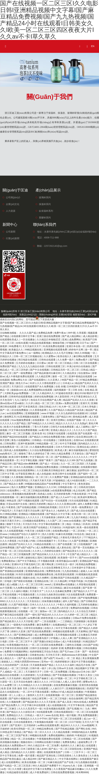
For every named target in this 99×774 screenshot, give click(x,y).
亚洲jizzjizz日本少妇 (80, 671)
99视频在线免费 (38, 735)
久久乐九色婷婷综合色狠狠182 (72, 413)
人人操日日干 (57, 688)
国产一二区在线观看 (46, 621)
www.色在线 (52, 715)
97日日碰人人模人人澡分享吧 (66, 681)
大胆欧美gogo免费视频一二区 (20, 393)
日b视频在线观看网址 (34, 520)
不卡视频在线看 (46, 561)
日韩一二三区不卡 (74, 752)
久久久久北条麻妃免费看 (59, 591)
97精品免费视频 (88, 379)
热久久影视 (48, 534)
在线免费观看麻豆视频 (66, 685)
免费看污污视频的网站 (16, 651)
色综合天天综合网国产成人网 (46, 400)
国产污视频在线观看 (29, 500)
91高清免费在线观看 (54, 346)
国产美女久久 (48, 510)
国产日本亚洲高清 (28, 406)
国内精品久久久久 (88, 443)
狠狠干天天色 (14, 524)
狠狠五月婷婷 (69, 598)
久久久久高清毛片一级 (30, 708)
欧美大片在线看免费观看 (17, 426)
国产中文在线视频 (40, 369)
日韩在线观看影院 (63, 712)
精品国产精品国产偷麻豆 (36, 678)
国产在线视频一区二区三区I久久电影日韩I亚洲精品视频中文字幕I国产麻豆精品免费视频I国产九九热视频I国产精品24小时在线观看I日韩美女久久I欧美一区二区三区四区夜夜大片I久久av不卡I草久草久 (49, 326)
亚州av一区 (47, 661)
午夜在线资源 (79, 494)
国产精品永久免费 (14, 483)
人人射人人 (20, 695)
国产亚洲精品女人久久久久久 (24, 517)
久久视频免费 (14, 702)
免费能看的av (8, 561)
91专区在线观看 (24, 574)
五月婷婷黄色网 (62, 494)
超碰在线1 (30, 557)
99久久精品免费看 (61, 453)
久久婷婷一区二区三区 (77, 614)
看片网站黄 (48, 564)
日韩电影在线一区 (67, 487)
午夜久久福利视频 (67, 604)
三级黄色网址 (48, 416)
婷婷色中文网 (76, 349)
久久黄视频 (17, 477)
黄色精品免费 (80, 416)
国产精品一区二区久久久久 (37, 732)
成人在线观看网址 (11, 762)
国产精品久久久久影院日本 (21, 712)
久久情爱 (17, 769)
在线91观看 (22, 343)
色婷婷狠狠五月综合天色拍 (44, 651)
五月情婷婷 (30, 725)
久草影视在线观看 (86, 584)
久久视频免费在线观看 (42, 447)
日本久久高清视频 (23, 467)
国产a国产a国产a (25, 547)
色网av (54, 691)
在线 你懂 (60, 386)
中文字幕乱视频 (29, 460)
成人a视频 (12, 584)
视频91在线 (29, 577)
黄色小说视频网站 (21, 440)
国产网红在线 (83, 728)
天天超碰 (90, 463)
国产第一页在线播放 (84, 547)
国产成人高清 (64, 702)
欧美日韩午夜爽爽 (18, 457)
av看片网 (44, 430)
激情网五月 (10, 416)
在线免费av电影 (61, 530)
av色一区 (6, 769)
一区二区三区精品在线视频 (35, 490)
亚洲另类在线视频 (88, 685)
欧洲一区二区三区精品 (60, 363)
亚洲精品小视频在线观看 (32, 514)
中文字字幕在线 (76, 705)
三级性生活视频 (73, 644)
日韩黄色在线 (37, 655)
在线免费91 (13, 490)
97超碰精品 (59, 480)
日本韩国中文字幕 (76, 386)
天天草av (63, 540)
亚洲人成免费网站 (72, 339)
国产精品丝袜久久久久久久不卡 (49, 554)
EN (92, 46)
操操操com (17, 390)
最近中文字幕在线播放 (83, 661)
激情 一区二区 (60, 376)
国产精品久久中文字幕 (58, 514)
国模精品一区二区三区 (36, 477)
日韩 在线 (77, 390)
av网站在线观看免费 (49, 725)
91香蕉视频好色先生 (18, 644)
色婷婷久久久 (68, 745)
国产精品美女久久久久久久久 (78, 551)
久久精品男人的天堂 (58, 608)
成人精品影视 (90, 336)
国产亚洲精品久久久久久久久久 (72, 457)
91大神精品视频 (8, 514)
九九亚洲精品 (44, 675)
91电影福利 (69, 527)
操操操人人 (7, 661)
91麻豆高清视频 (64, 534)
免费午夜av (60, 332)
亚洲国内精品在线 (35, 571)
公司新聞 (10, 231)
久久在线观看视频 (14, 530)
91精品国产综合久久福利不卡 (25, 534)
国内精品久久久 (66, 611)
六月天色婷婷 (14, 678)
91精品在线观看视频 (40, 343)
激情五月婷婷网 (37, 504)
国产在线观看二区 (67, 544)
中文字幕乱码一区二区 (42, 457)
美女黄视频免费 (90, 658)
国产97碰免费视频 (88, 598)
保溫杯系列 (45, 204)
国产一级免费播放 (23, 373)
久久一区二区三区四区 (73, 463)
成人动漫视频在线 (57, 705)
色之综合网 (79, 490)
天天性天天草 (53, 655)
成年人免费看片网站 (88, 504)
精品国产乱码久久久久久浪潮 (78, 400)
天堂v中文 (17, 527)
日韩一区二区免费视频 (56, 671)
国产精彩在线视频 (23, 581)
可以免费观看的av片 (20, 638)
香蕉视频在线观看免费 (24, 494)
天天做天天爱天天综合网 (27, 510)
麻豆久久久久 (41, 681)
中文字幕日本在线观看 (34, 705)
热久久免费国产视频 (22, 487)
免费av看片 (82, 359)
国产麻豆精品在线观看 (12, 614)
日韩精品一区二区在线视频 (76, 738)
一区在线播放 (28, 339)
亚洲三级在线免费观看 (49, 336)
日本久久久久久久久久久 (43, 604)
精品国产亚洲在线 (46, 755)
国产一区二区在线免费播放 (14, 410)
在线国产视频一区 (76, 420)
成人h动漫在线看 (76, 480)
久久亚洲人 (54, 379)
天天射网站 (82, 631)
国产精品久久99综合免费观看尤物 (47, 436)
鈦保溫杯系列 (46, 211)
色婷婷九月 (63, 510)
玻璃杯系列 (45, 197)
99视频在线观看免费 (64, 631)
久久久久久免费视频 (29, 598)
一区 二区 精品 (73, 658)
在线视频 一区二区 (28, 611)
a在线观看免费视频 (61, 490)
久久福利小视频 (19, 591)
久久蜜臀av (50, 356)
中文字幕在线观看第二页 (52, 524)
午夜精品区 (81, 735)
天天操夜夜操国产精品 (42, 665)
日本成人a (68, 383)
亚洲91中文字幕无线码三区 (26, 564)
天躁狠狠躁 (80, 621)
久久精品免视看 (61, 732)
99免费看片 (15, 346)
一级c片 (25, 608)
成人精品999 (30, 759)
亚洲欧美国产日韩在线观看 (65, 577)
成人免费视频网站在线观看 (38, 390)
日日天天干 (65, 507)
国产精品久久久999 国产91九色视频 (74, 460)
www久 (48, 584)
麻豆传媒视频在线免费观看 (35, 497)
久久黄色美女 (80, 755)
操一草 (89, 349)
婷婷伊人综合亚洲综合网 (80, 436)
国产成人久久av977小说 (64, 497)
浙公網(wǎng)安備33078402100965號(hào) (59, 318)
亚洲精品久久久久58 (46, 487)
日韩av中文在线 (65, 668)
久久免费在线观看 (9, 748)
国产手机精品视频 (65, 728)
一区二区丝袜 (78, 530)
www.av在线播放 (72, 520)
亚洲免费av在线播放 (64, 584)
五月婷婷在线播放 (25, 363)
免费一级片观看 (26, 755)
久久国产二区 (54, 520)
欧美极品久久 (16, 349)
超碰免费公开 (85, 742)
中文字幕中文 (69, 483)
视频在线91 (27, 742)
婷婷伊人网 (63, 517)
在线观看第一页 (41, 420)
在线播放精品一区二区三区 (67, 624)
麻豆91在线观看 (72, 587)
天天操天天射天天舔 (41, 480)
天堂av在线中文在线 (17, 504)
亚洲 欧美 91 (38, 433)
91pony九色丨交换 (73, 765)
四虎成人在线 (45, 494)
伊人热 (52, 668)
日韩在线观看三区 (56, 366)
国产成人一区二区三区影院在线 (65, 748)
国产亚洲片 (16, 725)
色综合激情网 (76, 698)
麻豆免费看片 (44, 624)
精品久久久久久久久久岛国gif (71, 423)
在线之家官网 (39, 698)
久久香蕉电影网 (38, 410)
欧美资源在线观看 (65, 574)
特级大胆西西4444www (27, 661)
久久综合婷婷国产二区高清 (14, 665)
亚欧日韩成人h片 (48, 406)
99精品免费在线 (45, 728)
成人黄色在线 (64, 547)
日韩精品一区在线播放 (44, 440)
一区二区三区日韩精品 (51, 587)
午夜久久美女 (85, 675)
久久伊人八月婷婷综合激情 (46, 551)
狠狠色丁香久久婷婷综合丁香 (34, 453)
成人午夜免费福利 (39, 772)
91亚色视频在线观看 (55, 708)
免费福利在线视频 (80, 608)
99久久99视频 (82, 353)
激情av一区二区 (48, 611)
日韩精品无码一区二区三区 (65, 369)
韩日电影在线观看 (28, 359)
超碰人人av (87, 571)
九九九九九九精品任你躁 (31, 366)
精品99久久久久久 (70, 725)
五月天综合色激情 (23, 681)
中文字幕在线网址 (69, 759)
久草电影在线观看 (51, 598)
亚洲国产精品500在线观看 (14, 436)
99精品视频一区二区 (47, 443)
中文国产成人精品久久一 (80, 554)
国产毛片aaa (67, 651)
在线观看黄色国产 (53, 752)
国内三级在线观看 (47, 557)
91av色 (60, 658)
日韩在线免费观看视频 (63, 772)
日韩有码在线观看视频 (21, 396)
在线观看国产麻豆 (89, 759)
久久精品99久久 (46, 393)
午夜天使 (30, 530)
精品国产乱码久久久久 (21, 544)
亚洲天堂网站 (58, 420)
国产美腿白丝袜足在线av (47, 641)
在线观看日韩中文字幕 (23, 336)
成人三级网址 (83, 426)
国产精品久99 (64, 416)
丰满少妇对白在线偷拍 (79, 366)
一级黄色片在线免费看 (23, 624)
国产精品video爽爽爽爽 (26, 463)
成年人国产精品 (71, 601)
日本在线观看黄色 (23, 722)
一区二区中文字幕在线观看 (35, 691)
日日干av (85, 343)
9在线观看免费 (45, 712)
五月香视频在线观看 (66, 634)
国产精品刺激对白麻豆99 (47, 373)
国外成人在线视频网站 (16, 450)
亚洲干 (5, 725)
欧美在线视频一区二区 (34, 762)
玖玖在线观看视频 (79, 500)
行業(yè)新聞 (12, 238)
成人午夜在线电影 (72, 641)
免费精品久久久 (15, 715)
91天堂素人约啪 (27, 540)
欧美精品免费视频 (86, 564)
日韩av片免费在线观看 (84, 618)
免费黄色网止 (69, 742)
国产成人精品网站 (72, 336)
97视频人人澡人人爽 (61, 638)
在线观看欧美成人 (9, 339)
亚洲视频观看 (32, 413)
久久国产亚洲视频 (79, 540)
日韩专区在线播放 (33, 628)
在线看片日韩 (43, 530)
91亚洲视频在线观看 (28, 416)
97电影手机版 (76, 581)
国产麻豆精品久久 (48, 759)
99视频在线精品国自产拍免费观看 (43, 483)
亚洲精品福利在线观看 (82, 477)
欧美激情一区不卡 (68, 557)
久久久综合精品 (8, 718)
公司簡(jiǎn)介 (13, 197)
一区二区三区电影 (57, 698)
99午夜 (72, 332)
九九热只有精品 (79, 517)
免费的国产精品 (8, 366)
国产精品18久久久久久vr (50, 614)
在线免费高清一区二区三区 (14, 447)
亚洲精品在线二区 (44, 581)
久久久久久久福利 (65, 665)
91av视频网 (88, 725)
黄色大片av (22, 383)
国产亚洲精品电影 (23, 634)
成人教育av (34, 567)
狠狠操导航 (59, 343)
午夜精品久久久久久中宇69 (32, 718)
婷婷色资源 (47, 618)
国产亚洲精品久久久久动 (13, 567)
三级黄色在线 (64, 440)
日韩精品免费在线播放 (47, 467)
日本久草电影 (89, 406)
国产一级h (30, 614)
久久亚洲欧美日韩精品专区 (51, 470)
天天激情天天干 (33, 671)
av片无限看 (6, 587)
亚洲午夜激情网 (26, 443)
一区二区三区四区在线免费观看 (46, 644)
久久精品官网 (43, 376)
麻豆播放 (71, 470)
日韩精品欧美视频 (47, 507)
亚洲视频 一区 (91, 765)
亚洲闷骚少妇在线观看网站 (21, 470)
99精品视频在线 (33, 349)
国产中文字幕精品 (27, 561)
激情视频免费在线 (44, 574)
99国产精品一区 (70, 379)
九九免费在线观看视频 (25, 587)
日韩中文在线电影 (40, 648)
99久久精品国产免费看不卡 (46, 765)
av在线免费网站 (15, 413)
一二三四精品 (65, 621)
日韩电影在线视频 (70, 467)
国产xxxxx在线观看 (89, 557)
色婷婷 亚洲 (57, 648)
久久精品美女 (69, 373)
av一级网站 (35, 353)
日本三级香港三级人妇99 (34, 748)
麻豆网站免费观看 (83, 356)
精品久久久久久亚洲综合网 (61, 504)
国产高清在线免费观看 (39, 631)
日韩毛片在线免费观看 (62, 426)
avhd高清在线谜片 (10, 608)
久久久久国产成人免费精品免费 (36, 332)
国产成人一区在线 (49, 463)
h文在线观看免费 (76, 594)
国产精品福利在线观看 (12, 537)
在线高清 (72, 433)
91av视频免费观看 (21, 420)
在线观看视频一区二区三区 (60, 695)
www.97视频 (48, 413)
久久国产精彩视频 (18, 604)
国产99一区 (6, 467)
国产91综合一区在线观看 (54, 500)
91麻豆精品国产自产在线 (60, 762)
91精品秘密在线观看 (18, 772)
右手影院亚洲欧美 (25, 473)
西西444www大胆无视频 (75, 655)
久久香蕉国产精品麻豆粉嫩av (69, 769)
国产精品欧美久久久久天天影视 (17, 621)
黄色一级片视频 (68, 715)
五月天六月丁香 (90, 722)
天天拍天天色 (30, 524)
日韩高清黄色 (64, 755)
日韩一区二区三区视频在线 (28, 356)
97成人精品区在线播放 (71, 691)
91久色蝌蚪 (43, 577)
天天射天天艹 (37, 591)
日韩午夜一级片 (38, 668)
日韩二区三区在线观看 (85, 363)
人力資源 (10, 211)
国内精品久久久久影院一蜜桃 (26, 752)
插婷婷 (70, 735)
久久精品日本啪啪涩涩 (49, 339)
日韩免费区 (10, 443)
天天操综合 (56, 527)
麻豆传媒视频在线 (78, 450)
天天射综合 (78, 453)
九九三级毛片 (22, 400)
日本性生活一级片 (65, 564)
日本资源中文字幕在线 (84, 567)
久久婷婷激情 (28, 675)
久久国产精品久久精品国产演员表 (66, 410)
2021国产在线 (90, 644)
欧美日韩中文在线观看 (65, 473)
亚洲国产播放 (7, 383)
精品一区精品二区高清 (78, 524)
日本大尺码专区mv (66, 447)
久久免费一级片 (66, 359)
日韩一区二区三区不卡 (21, 641)
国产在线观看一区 (87, 433)
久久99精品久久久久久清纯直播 (35, 685)
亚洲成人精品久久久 (61, 430)
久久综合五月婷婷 (86, 611)
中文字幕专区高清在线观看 (14, 648)
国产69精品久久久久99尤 (41, 423)
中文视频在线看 (26, 594)
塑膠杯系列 (45, 217)
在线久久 (49, 628)
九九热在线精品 (70, 571)
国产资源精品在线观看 (12, 571)
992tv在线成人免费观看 (85, 702)
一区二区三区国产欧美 (16, 735)
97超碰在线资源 (64, 393)
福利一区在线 (38, 608)
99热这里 (12, 500)
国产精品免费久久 (11, 705)
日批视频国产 (85, 544)
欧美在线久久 (65, 356)
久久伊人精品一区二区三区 (40, 403)
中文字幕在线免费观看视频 (23, 430)
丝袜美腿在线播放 (51, 601)
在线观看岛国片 (40, 638)
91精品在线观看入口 (45, 544)
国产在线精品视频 (27, 507)
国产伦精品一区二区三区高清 (15, 765)
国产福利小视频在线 (20, 698)
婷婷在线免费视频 (44, 396)
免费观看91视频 (73, 648)
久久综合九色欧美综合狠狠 (51, 594)
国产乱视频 (73, 708)
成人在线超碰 (44, 473)
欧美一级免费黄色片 (83, 507)
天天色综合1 (34, 601)
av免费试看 (34, 618)
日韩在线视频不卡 (46, 540)
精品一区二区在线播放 (23, 738)
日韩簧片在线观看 (56, 433)
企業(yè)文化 (12, 204)
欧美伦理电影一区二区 (23, 728)
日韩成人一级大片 (34, 715)
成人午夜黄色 (8, 507)
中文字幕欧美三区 (83, 678)
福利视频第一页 (62, 390)
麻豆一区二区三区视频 (19, 433)
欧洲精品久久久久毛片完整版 (57, 353)
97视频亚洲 (72, 343)
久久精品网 (61, 581)
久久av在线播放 (62, 618)
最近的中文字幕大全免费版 (37, 769)
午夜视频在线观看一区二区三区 (51, 722)
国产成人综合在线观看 (83, 510)
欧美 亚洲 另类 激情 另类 (14, 688)
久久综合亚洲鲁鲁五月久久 (56, 567)
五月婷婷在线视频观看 (16, 655)
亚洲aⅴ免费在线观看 (67, 403)
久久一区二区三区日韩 (31, 584)
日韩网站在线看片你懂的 (48, 742)
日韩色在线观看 (47, 359)
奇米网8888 (82, 772)
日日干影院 (75, 722)
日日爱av (42, 363)
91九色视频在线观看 (86, 762)
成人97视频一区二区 (61, 678)
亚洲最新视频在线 (75, 688)
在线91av (78, 440)
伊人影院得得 (62, 396)
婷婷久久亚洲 (18, 631)
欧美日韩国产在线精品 (36, 527)
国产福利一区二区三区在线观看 (65, 718)
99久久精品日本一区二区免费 (43, 745)
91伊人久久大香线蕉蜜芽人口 (45, 383)
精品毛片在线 (83, 665)
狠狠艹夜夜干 (46, 460)
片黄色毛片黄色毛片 (71, 537)
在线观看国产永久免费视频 (39, 386)
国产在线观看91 (37, 379)
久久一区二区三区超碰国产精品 (42, 537)
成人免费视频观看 (44, 634)
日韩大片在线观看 (39, 688)
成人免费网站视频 (46, 547)
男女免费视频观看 (87, 715)
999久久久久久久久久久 (13, 601)
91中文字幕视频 (68, 443)
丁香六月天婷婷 (40, 426)
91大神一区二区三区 (70, 406)
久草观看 (82, 332)
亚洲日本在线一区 (76, 346)
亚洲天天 (85, 403)
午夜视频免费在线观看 (49, 738)
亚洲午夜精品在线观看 (81, 376)
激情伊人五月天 (35, 695)
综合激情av (84, 373)
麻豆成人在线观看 (86, 745)
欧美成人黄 (61, 450)
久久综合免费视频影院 (42, 450)
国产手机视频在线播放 (65, 675)
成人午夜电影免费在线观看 (20, 376)
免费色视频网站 (56, 735)
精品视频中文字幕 (85, 668)
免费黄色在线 (53, 571)
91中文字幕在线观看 (67, 628)
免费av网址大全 (19, 379)
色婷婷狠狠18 (62, 661)
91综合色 (79, 534)
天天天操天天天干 (32, 346)
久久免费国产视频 (59, 477)
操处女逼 (91, 534)
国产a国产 (49, 658)
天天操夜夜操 (48, 517)
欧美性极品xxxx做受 (67, 561)
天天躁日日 (18, 386)
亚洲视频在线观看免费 (56, 349)
